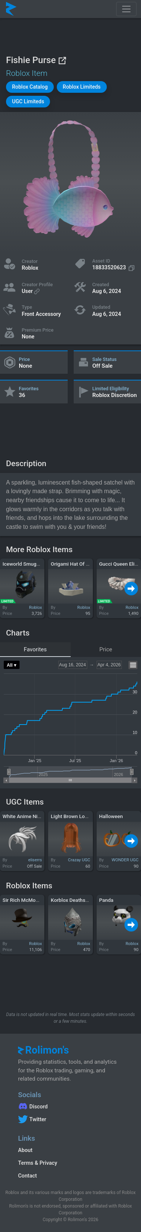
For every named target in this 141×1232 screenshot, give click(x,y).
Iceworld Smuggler (24, 564)
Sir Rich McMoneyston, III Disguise (42, 900)
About (25, 1150)
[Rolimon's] (11, 9)
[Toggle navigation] (126, 9)
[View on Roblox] (62, 60)
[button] (30, 87)
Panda (106, 900)
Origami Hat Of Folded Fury (81, 564)
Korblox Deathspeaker (76, 900)
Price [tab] (105, 649)
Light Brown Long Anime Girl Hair (88, 816)
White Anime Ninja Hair (29, 816)
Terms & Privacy (37, 1163)
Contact (27, 1176)
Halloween (111, 816)
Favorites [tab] (35, 649)
